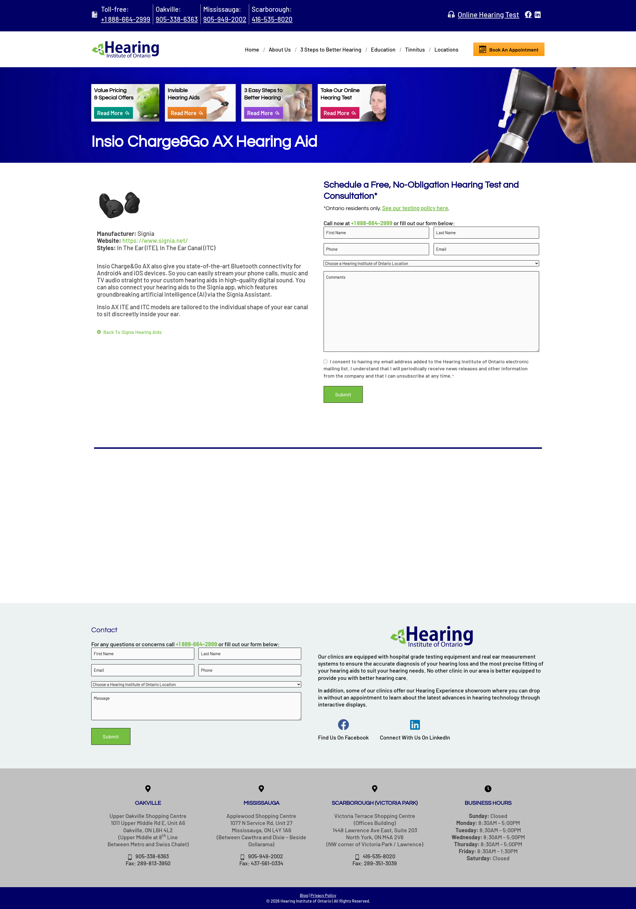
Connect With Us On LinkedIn (415, 736)
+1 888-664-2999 (125, 19)
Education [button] (383, 49)
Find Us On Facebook (343, 736)
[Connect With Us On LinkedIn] (415, 724)
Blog (304, 895)
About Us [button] (280, 49)
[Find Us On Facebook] (343, 724)
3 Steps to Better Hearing (330, 49)
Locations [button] (446, 49)
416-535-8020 (272, 19)
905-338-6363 (177, 19)
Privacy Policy (323, 895)
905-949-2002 (224, 19)
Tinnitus (415, 49)
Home (252, 49)
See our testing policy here (415, 207)
